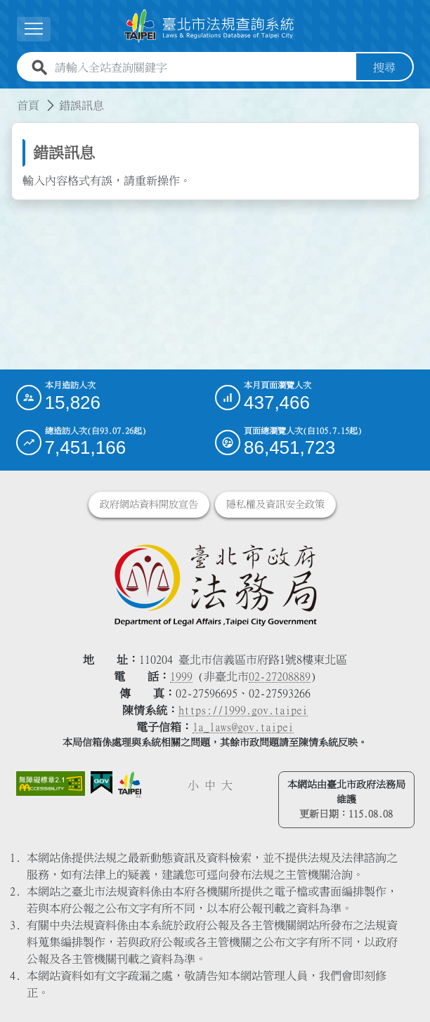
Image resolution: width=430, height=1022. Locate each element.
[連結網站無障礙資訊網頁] (50, 783)
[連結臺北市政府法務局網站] (215, 584)
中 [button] (210, 785)
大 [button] (227, 785)
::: (8, 97)
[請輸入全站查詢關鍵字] (202, 67)
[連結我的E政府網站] (101, 782)
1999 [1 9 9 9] (181, 676)
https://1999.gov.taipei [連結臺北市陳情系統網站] (243, 710)
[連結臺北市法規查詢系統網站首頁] (209, 26)
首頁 (28, 105)
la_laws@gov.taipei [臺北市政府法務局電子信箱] (243, 727)
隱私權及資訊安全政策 (275, 504)
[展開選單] (34, 29)
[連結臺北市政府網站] (130, 784)
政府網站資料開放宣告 (149, 504)
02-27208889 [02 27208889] (280, 676)
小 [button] (193, 785)
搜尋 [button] (384, 67)
